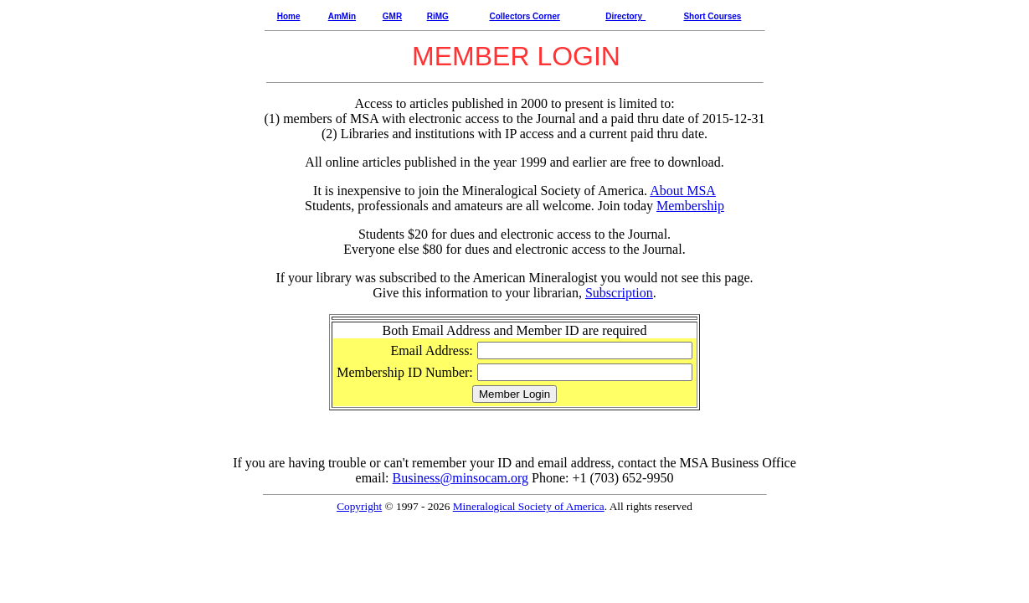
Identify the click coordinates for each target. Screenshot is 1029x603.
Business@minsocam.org (460, 478)
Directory (623, 16)
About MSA (683, 190)
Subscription (619, 293)
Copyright (359, 506)
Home (289, 16)
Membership (690, 205)
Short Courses (712, 16)
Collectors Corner (524, 16)
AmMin (342, 16)
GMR (392, 16)
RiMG (438, 16)
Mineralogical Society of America (529, 506)
